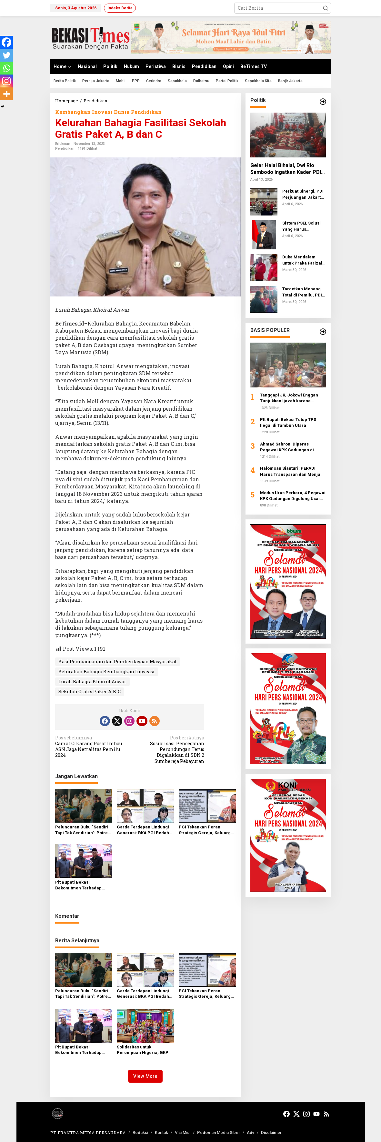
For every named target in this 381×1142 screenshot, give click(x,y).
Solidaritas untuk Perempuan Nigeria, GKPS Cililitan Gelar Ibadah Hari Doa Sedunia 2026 (144, 1050)
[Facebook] (6, 42)
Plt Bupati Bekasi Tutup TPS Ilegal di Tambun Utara (288, 422)
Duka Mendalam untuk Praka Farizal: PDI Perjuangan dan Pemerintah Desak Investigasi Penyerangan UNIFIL (303, 260)
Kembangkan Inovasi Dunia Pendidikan (108, 111)
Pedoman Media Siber (218, 1132)
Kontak (161, 1132)
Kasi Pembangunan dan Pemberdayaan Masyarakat (117, 661)
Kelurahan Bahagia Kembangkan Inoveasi (106, 671)
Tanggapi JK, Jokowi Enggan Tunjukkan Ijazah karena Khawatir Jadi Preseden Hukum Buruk (292, 398)
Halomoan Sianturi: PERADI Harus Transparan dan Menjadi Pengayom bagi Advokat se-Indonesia (292, 471)
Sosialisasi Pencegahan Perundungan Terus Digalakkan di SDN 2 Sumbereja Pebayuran (168, 749)
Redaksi (140, 1132)
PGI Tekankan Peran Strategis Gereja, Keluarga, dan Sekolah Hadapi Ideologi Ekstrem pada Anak (207, 830)
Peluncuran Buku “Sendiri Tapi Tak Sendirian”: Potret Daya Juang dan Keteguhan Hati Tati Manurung (83, 830)
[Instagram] (6, 81)
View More (145, 1076)
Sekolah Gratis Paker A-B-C (89, 691)
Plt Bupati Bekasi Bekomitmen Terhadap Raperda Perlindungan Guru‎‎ (78, 885)
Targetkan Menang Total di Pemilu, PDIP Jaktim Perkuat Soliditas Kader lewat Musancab (303, 292)
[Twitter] (6, 55)
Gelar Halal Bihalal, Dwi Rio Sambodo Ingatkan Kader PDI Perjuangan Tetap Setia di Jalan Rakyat (285, 169)
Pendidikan (65, 148)
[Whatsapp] (6, 68)
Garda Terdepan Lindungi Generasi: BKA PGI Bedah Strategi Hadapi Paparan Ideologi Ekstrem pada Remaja (143, 830)
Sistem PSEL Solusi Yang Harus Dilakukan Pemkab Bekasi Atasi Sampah (303, 226)
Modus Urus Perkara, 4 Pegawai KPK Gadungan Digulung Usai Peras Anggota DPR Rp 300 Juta (293, 496)
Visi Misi (182, 1132)
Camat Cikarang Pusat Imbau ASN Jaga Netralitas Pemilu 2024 (91, 746)
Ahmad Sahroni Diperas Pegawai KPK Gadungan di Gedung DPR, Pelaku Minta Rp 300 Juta (290, 447)
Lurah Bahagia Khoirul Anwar (92, 681)
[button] (325, 8)
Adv (250, 1132)
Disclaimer (271, 1132)
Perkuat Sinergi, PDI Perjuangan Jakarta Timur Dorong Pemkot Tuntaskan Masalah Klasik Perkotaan (303, 194)
